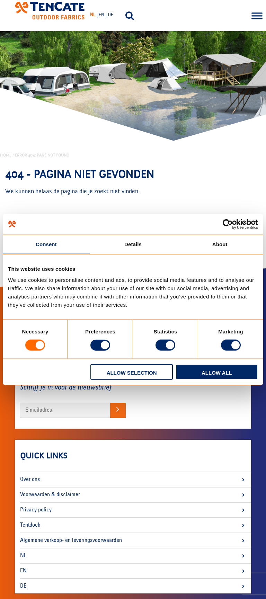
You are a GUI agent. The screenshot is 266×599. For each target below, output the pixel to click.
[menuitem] (93, 15)
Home (5, 155)
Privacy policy (36, 510)
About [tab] (220, 244)
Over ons (30, 479)
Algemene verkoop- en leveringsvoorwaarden (71, 540)
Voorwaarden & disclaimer (50, 495)
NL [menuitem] (92, 15)
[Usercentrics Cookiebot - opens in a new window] (227, 224)
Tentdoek (30, 525)
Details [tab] (133, 244)
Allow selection (132, 372)
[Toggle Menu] (257, 15)
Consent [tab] (46, 244)
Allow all (217, 372)
